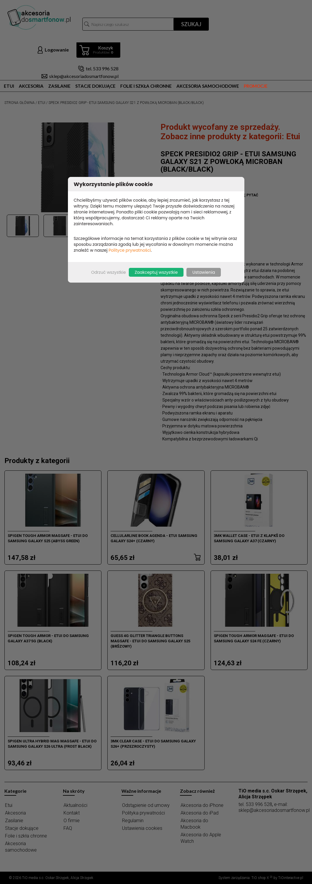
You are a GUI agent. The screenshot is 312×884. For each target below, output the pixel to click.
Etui (9, 86)
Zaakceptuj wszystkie (156, 272)
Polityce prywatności (130, 250)
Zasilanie (59, 86)
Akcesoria (31, 86)
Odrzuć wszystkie (108, 272)
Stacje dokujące (95, 86)
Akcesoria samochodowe (207, 86)
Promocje (256, 86)
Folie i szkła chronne (146, 86)
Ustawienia (203, 272)
